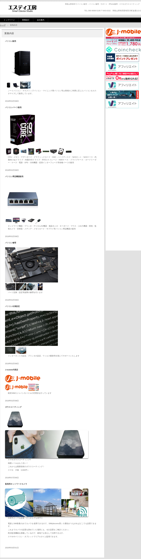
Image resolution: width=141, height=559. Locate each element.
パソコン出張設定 (12, 306)
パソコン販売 (10, 41)
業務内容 (9, 33)
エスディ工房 (22, 8)
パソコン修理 (10, 243)
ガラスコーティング (13, 407)
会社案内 (40, 20)
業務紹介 (25, 20)
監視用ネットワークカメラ (16, 484)
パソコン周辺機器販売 (14, 176)
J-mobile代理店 (11, 370)
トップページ (9, 20)
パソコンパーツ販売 (13, 107)
